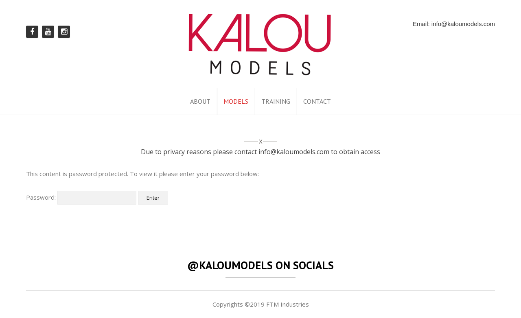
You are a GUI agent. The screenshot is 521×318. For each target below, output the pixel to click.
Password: (81, 197)
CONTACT (317, 101)
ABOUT (200, 101)
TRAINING (275, 101)
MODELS (235, 101)
